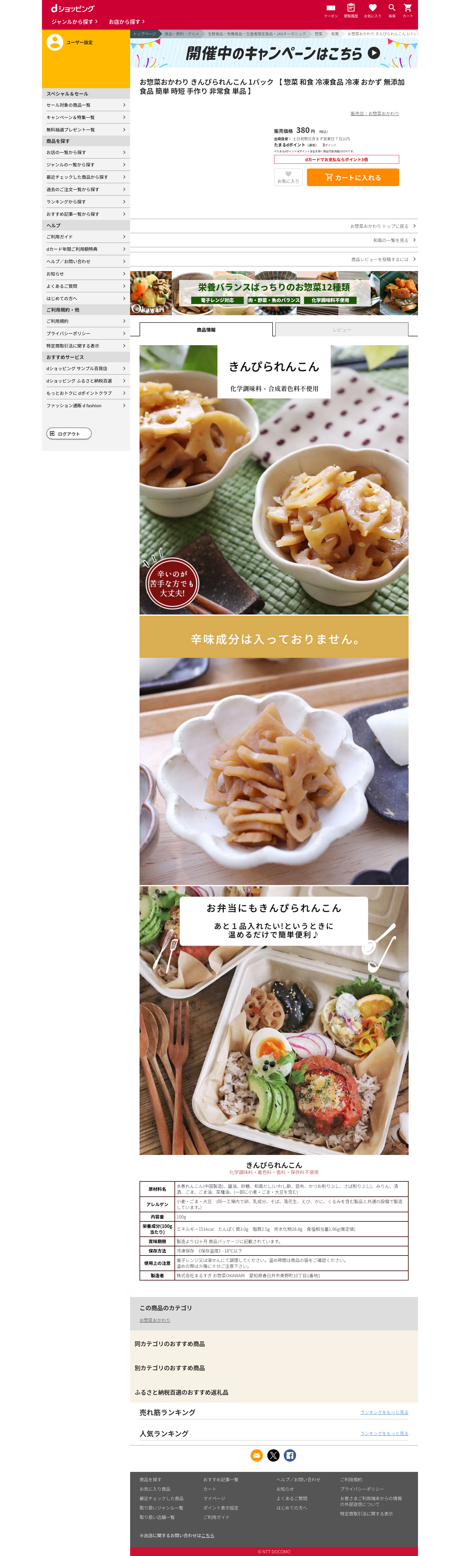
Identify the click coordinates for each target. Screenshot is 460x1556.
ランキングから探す (66, 201)
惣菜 (319, 33)
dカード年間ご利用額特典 (72, 249)
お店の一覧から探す (66, 152)
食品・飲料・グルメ (182, 33)
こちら (207, 1535)
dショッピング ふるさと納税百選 (79, 381)
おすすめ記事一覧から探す (72, 214)
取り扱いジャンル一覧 (161, 1508)
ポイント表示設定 (221, 1508)
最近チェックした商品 (162, 1498)
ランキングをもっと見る (384, 1412)
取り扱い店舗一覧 (157, 1517)
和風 (335, 33)
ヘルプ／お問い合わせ (68, 261)
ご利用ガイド (59, 236)
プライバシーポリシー (68, 333)
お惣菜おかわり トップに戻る (379, 226)
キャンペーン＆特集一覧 (70, 117)
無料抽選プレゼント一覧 (70, 129)
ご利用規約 (57, 321)
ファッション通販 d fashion (73, 405)
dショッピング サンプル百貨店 (76, 368)
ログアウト (69, 434)
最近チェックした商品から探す (77, 177)
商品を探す (151, 1479)
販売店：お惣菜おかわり (375, 113)
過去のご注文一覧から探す (72, 189)
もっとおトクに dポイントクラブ (79, 393)
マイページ (214, 1498)
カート (209, 1489)
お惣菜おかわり (155, 1320)
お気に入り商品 (155, 1489)
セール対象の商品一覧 (68, 105)
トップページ (144, 33)
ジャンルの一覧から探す (70, 164)
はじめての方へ (61, 298)
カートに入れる (353, 177)
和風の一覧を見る (391, 240)
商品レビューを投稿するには (380, 259)
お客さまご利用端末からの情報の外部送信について (371, 1501)
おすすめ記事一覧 (221, 1479)
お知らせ (55, 274)
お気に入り (288, 181)
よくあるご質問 (61, 286)
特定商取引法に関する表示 (72, 346)
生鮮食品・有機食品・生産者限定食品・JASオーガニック (257, 33)
